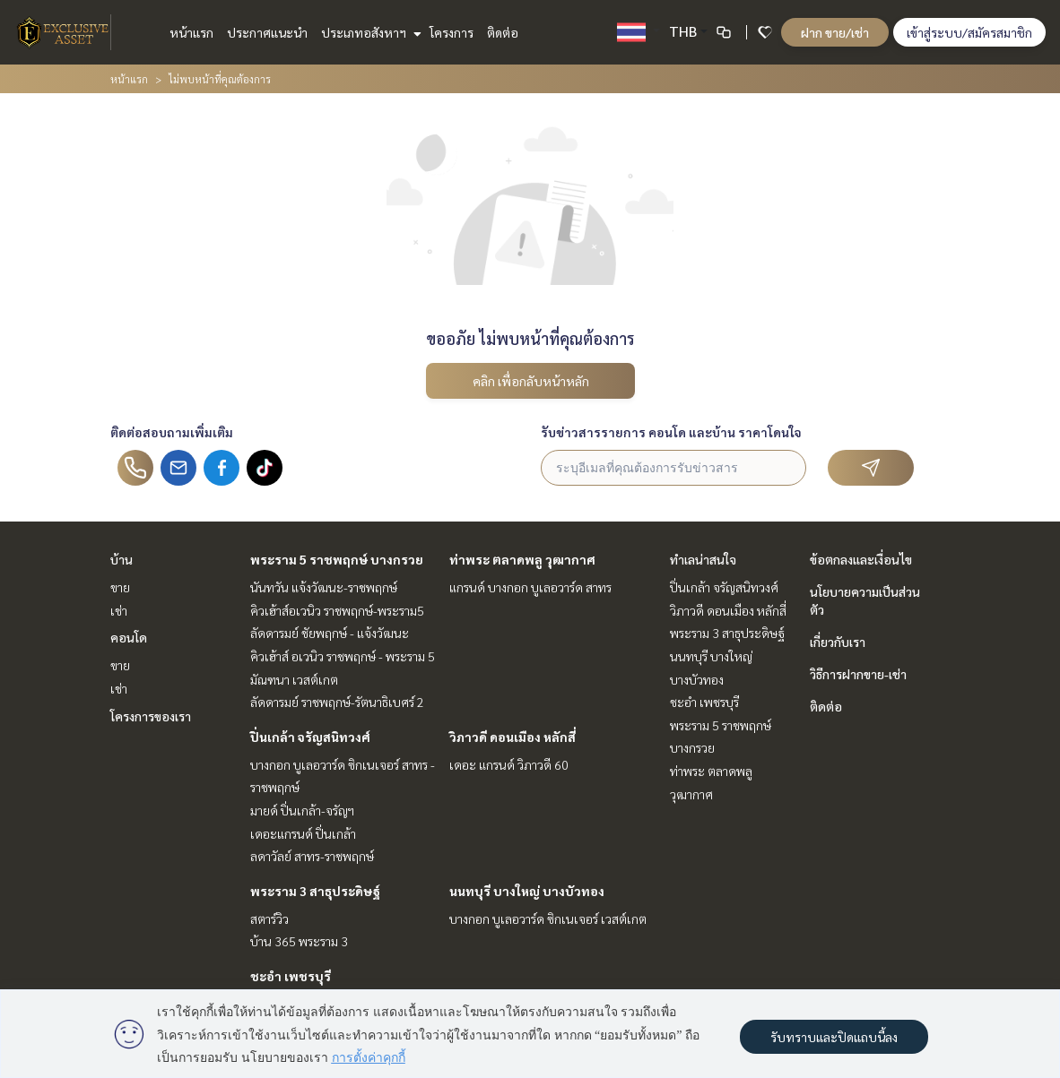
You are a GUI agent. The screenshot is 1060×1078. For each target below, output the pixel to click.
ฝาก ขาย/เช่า (835, 32)
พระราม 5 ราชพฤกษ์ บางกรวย (336, 559)
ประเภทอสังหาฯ (369, 32)
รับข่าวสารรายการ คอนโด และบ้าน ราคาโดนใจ (671, 432)
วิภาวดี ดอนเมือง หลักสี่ (512, 737)
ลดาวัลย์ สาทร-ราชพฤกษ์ (312, 856)
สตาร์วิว (269, 918)
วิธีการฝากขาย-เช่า (858, 674)
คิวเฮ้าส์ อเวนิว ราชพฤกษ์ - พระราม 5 (342, 656)
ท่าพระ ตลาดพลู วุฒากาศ (522, 559)
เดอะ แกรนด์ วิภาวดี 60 (509, 764)
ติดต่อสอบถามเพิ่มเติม (171, 432)
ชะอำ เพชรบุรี (290, 976)
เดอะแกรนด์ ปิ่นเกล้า (303, 833)
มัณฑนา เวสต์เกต (294, 679)
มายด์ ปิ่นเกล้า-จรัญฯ (302, 810)
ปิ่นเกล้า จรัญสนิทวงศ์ (310, 737)
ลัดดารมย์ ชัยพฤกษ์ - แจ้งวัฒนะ (329, 633)
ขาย (120, 587)
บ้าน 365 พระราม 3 (299, 941)
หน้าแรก (191, 32)
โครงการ (452, 32)
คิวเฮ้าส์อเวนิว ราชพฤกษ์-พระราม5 (337, 610)
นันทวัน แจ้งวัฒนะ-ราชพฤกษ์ (323, 587)
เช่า (118, 610)
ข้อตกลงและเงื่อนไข (861, 559)
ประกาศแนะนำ (267, 32)
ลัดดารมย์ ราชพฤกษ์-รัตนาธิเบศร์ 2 (337, 702)
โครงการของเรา (150, 716)
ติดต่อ (502, 32)
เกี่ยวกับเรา (837, 642)
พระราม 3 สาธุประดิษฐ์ (315, 891)
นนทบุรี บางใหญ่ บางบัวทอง (526, 891)
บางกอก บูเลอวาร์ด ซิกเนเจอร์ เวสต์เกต (548, 918)
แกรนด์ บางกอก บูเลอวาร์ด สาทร (530, 587)
